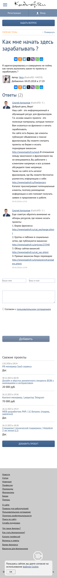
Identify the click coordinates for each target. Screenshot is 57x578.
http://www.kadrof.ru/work (26, 151)
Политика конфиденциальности (17, 515)
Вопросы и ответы (10, 540)
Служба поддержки (11, 523)
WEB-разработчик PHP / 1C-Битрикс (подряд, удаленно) (26, 412)
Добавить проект (28, 443)
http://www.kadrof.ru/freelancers (29, 182)
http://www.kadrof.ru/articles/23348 (31, 244)
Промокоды (7, 489)
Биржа (5, 496)
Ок (10, 572)
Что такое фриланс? (11, 528)
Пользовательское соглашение (16, 512)
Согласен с (26, 309)
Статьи (5, 478)
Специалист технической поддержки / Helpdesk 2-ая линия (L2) (27, 429)
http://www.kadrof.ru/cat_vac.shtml (30, 252)
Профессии (7, 485)
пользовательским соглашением (34, 309)
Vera (21, 77)
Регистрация (14, 12)
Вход (42, 12)
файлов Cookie (30, 566)
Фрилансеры (8, 492)
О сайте (5, 504)
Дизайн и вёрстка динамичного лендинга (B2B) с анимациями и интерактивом (28, 381)
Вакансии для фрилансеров (15, 548)
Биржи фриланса (10, 544)
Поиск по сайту (9, 519)
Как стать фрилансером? (13, 532)
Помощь (6, 499)
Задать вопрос (28, 22)
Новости (6, 474)
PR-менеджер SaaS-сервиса (17, 366)
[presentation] (25, 324)
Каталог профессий (11, 536)
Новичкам (7, 481)
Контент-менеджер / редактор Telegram (23, 397)
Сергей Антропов (21, 102)
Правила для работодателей (15, 508)
